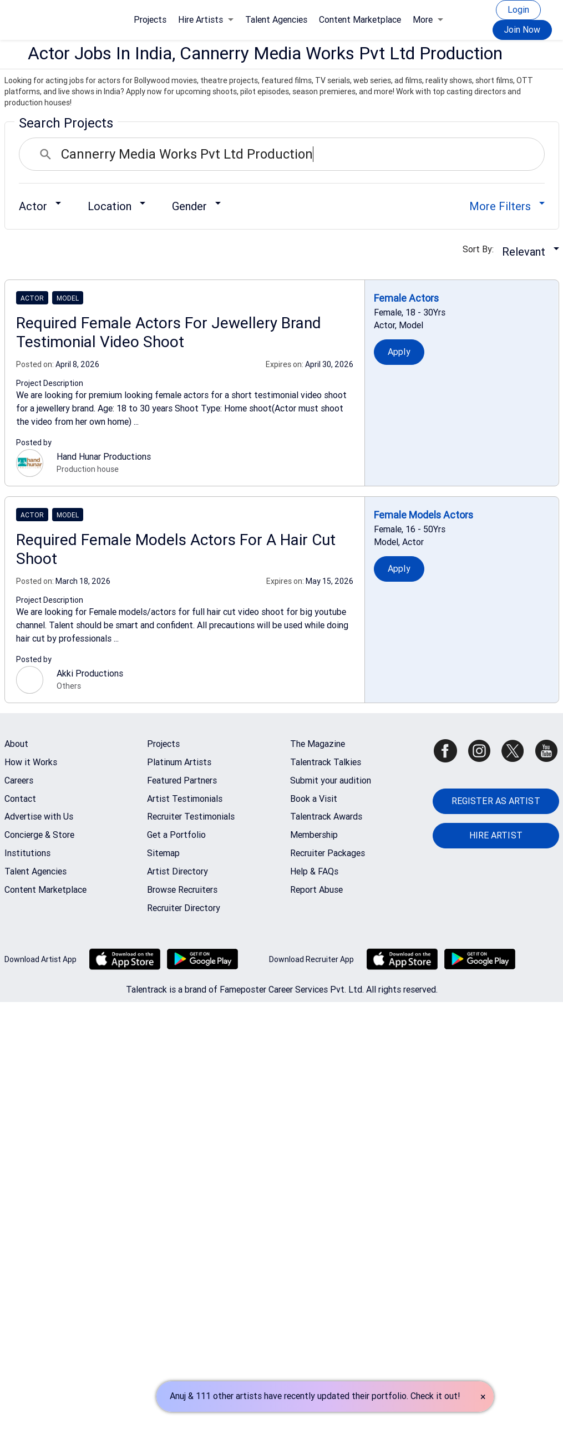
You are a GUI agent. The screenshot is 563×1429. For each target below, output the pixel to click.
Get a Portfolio (176, 835)
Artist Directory (177, 871)
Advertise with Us (38, 816)
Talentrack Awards (326, 816)
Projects (150, 19)
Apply (399, 352)
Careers (18, 780)
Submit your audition (330, 780)
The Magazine (317, 744)
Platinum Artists (179, 762)
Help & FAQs (314, 871)
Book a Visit (313, 799)
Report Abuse (316, 889)
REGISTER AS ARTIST (496, 801)
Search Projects (66, 123)
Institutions (27, 853)
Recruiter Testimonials (191, 816)
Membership (314, 835)
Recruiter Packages (327, 853)
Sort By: (481, 249)
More (428, 19)
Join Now (522, 29)
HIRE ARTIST (496, 835)
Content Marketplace (360, 19)
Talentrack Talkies (325, 762)
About (16, 744)
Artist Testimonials (184, 799)
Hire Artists (206, 19)
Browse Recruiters (182, 889)
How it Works (30, 762)
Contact (20, 799)
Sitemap (163, 853)
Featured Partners (182, 780)
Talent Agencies (276, 19)
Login (518, 9)
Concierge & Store (39, 835)
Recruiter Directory (183, 908)
